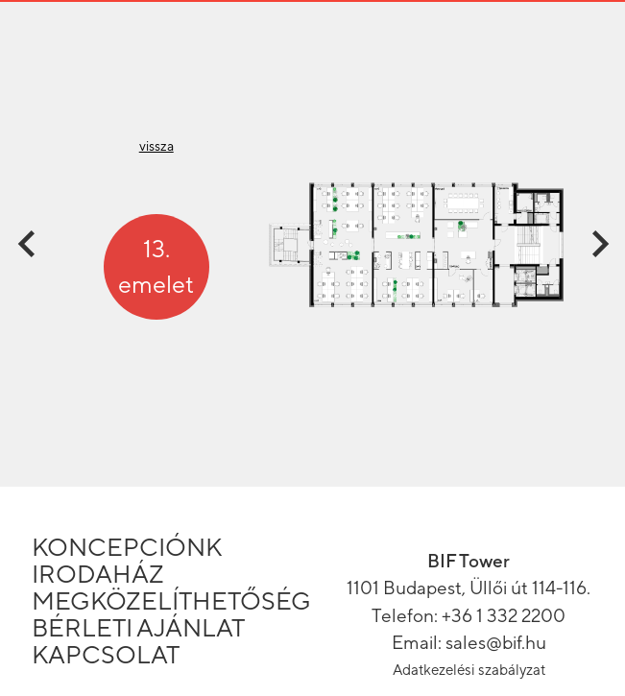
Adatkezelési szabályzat (469, 669)
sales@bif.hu (495, 642)
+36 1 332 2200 (503, 615)
